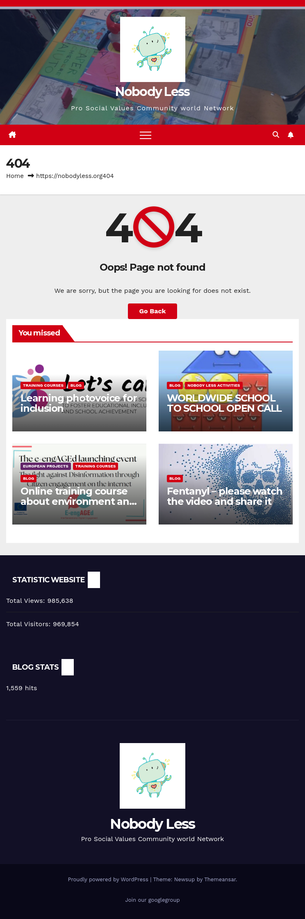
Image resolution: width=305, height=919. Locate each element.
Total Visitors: (29, 624)
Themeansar (220, 879)
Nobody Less (152, 91)
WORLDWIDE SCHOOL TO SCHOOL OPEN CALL (224, 403)
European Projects (45, 466)
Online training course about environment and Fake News (78, 501)
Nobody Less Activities (213, 385)
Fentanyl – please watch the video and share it (224, 496)
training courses (43, 385)
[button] (276, 135)
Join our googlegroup (152, 900)
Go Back (152, 311)
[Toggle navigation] (145, 135)
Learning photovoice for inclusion (78, 403)
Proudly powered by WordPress (109, 879)
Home (15, 176)
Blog (76, 385)
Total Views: (26, 600)
